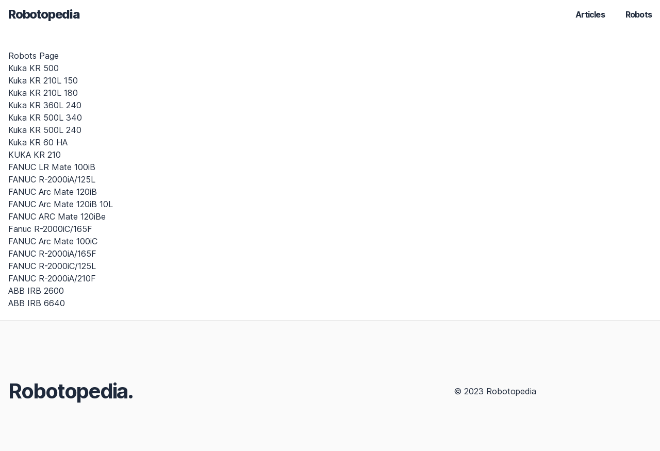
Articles (590, 14)
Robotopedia (43, 14)
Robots (638, 14)
